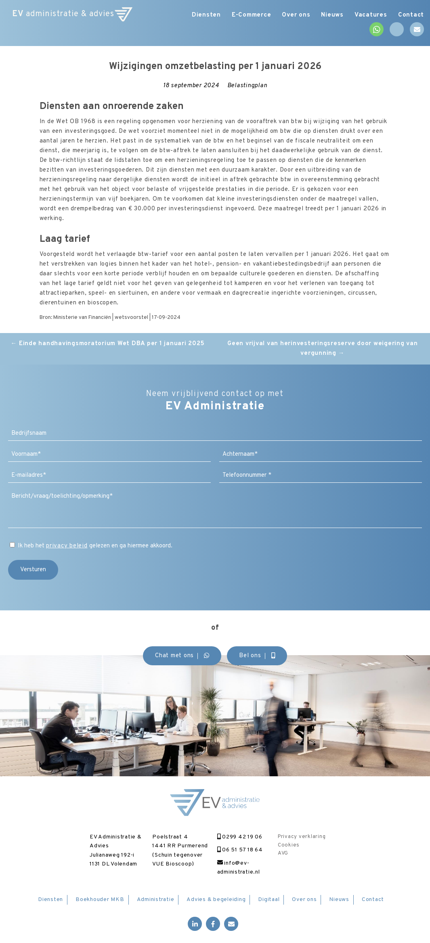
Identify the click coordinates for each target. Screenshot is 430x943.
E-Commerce (246, 15)
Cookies (289, 845)
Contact (411, 15)
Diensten (200, 15)
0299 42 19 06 (239, 837)
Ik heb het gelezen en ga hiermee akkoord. (95, 546)
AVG (283, 853)
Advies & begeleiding (216, 899)
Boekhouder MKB (100, 899)
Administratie (155, 899)
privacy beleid (67, 546)
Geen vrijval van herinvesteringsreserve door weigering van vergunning (322, 348)
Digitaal (268, 899)
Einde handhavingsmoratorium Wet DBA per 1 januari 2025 (107, 344)
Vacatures (369, 15)
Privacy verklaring (302, 837)
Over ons (293, 15)
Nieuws (330, 15)
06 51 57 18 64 (240, 850)
